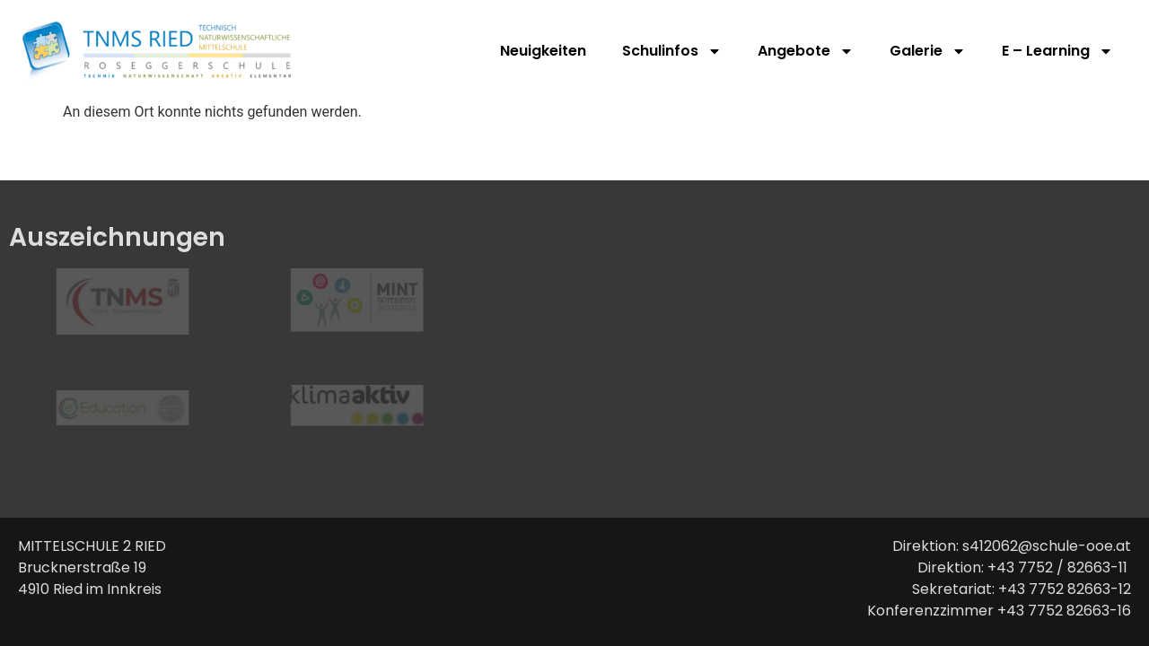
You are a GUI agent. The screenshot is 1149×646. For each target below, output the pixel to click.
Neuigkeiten (543, 50)
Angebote (806, 51)
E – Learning (1057, 51)
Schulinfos (672, 51)
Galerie (928, 51)
